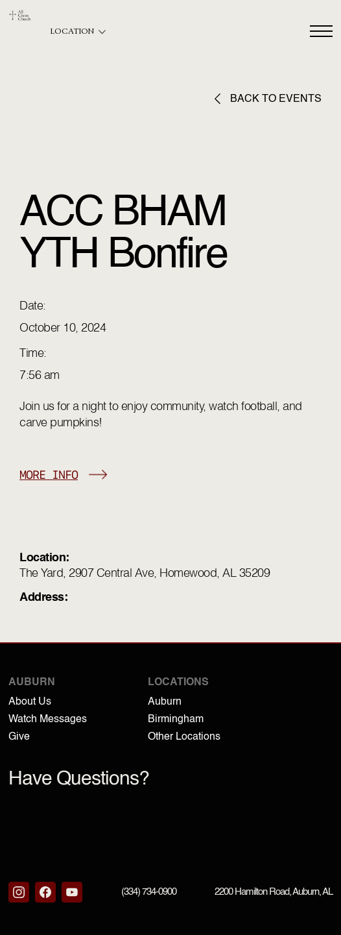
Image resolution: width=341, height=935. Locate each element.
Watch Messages (47, 719)
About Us (29, 702)
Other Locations (184, 737)
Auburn (165, 702)
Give (19, 737)
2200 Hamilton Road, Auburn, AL (274, 892)
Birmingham (176, 719)
